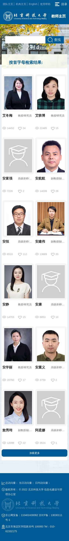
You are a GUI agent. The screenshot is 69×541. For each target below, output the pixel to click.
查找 (57, 40)
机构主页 (21, 4)
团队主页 (8, 4)
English (33, 4)
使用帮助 (45, 4)
